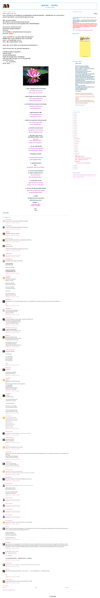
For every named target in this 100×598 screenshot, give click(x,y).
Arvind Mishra (7, 520)
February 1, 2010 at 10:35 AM (12, 448)
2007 (75, 168)
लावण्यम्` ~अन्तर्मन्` (50, 5)
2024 (75, 113)
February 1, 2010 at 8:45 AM (12, 428)
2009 (75, 165)
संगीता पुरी (7, 231)
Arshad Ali (7, 244)
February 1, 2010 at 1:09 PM (12, 523)
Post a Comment (5, 585)
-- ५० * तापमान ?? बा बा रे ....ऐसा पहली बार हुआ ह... (83, 163)
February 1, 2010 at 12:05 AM (12, 241)
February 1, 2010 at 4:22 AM (12, 375)
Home (36, 587)
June (76, 146)
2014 (75, 130)
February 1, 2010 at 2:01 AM (12, 324)
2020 (75, 120)
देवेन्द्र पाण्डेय (7, 393)
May (76, 148)
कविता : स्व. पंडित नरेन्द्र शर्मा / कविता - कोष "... (82, 159)
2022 (75, 117)
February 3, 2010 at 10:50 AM (12, 576)
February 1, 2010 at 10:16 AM (12, 442)
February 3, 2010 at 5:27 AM (12, 566)
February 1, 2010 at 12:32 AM (12, 250)
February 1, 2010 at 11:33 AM (12, 474)
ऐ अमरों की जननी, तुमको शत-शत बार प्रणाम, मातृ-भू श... (83, 158)
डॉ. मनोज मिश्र (7, 462)
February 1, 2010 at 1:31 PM (12, 539)
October (76, 140)
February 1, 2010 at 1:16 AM (12, 256)
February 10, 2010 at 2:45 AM (12, 582)
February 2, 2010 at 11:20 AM (12, 560)
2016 (75, 127)
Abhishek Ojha (7, 579)
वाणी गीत (6, 335)
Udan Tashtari (7, 225)
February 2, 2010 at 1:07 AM (12, 548)
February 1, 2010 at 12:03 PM (12, 494)
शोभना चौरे (7, 378)
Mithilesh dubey (8, 238)
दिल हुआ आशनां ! (77, 161)
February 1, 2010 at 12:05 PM (12, 517)
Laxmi (6, 445)
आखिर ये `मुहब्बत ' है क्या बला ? (80, 156)
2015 (75, 128)
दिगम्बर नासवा (7, 367)
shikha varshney (8, 431)
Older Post (67, 587)
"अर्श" (6, 569)
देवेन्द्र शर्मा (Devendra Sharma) (10, 327)
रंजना (6, 526)
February (76, 153)
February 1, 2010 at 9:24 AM (12, 434)
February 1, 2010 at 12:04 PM (12, 500)
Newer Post (4, 587)
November (77, 138)
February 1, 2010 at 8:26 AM (12, 413)
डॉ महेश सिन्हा (7, 308)
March (76, 151)
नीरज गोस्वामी (7, 299)
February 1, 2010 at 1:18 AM (12, 273)
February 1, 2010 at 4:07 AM (12, 346)
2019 (75, 122)
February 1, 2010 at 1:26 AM (12, 305)
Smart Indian (7, 219)
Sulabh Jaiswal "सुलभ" (9, 349)
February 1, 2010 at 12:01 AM (12, 229)
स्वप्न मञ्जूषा (7, 276)
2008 (75, 167)
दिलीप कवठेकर (7, 477)
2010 (75, 136)
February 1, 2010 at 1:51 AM (12, 314)
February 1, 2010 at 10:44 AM (12, 459)
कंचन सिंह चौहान (8, 253)
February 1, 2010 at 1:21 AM (12, 296)
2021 (75, 118)
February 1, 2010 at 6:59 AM (12, 390)
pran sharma (7, 415)
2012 (75, 133)
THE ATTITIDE (8, 469)
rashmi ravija (7, 317)
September (77, 141)
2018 (75, 123)
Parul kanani (7, 562)
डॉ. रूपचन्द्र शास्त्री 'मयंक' (9, 437)
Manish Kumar (7, 483)
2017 (75, 125)
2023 (75, 115)
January (76, 154)
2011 (75, 135)
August (76, 143)
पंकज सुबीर (7, 542)
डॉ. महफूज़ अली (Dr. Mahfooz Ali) (11, 551)
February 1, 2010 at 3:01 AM (12, 332)
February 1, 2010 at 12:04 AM (12, 235)
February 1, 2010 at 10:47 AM (12, 466)
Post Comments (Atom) (11, 589)
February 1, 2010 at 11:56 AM (12, 480)
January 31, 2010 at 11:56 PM (12, 222)
